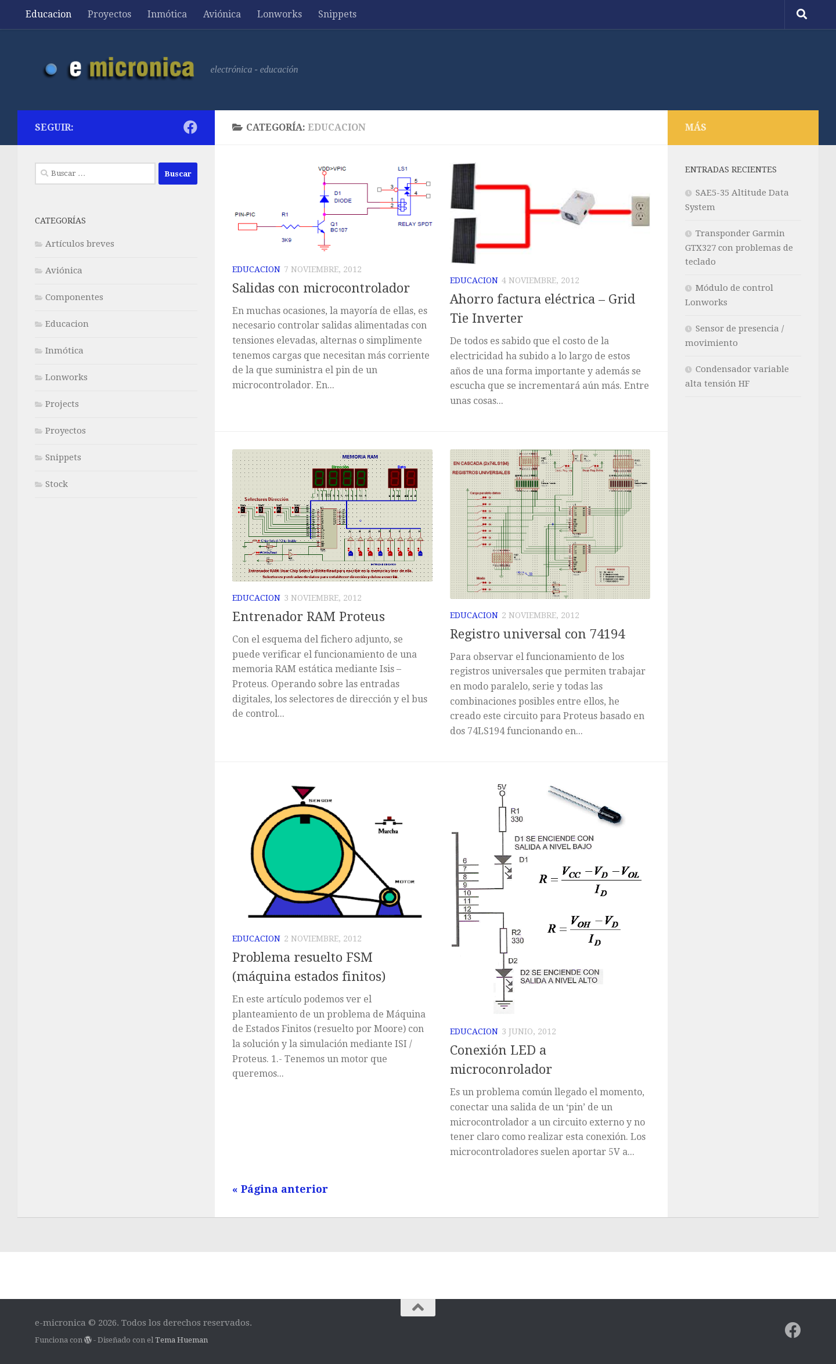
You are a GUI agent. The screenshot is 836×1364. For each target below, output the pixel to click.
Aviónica (222, 14)
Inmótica (167, 14)
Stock (56, 484)
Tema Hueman (181, 1340)
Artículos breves (79, 244)
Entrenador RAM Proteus (308, 616)
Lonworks (279, 14)
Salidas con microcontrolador (321, 288)
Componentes (74, 297)
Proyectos (109, 14)
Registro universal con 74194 (537, 634)
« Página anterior (280, 1189)
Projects (62, 404)
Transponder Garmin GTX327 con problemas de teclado (739, 247)
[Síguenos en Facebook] (190, 127)
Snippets (337, 14)
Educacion (48, 14)
